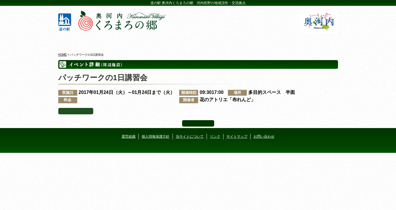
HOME (62, 54)
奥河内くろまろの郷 (80, 40)
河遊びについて (268, 40)
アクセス (315, 40)
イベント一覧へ (75, 111)
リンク (215, 136)
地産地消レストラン (221, 40)
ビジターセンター (127, 40)
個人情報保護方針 (156, 136)
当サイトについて (190, 136)
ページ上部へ (198, 123)
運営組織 (128, 136)
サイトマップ (236, 136)
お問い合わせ (264, 136)
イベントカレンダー (174, 40)
